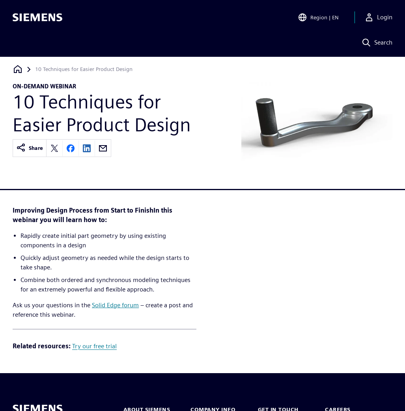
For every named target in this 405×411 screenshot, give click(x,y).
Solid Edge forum (115, 305)
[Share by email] (103, 148)
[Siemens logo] (37, 17)
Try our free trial (94, 346)
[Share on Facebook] (70, 148)
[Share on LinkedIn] (87, 148)
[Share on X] (54, 148)
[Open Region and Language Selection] (318, 17)
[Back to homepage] (17, 69)
